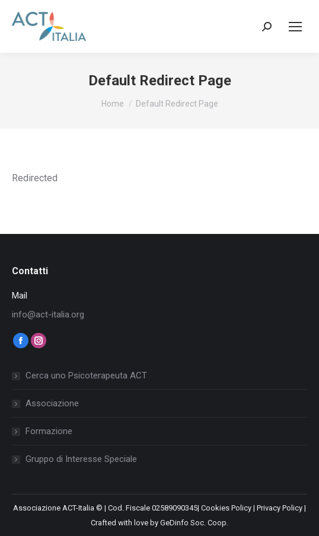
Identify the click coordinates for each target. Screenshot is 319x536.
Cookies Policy (226, 507)
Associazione (52, 403)
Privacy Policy (279, 507)
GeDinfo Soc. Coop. (194, 522)
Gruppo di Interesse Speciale (81, 459)
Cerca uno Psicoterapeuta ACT (86, 375)
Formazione (48, 431)
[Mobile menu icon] (295, 26)
